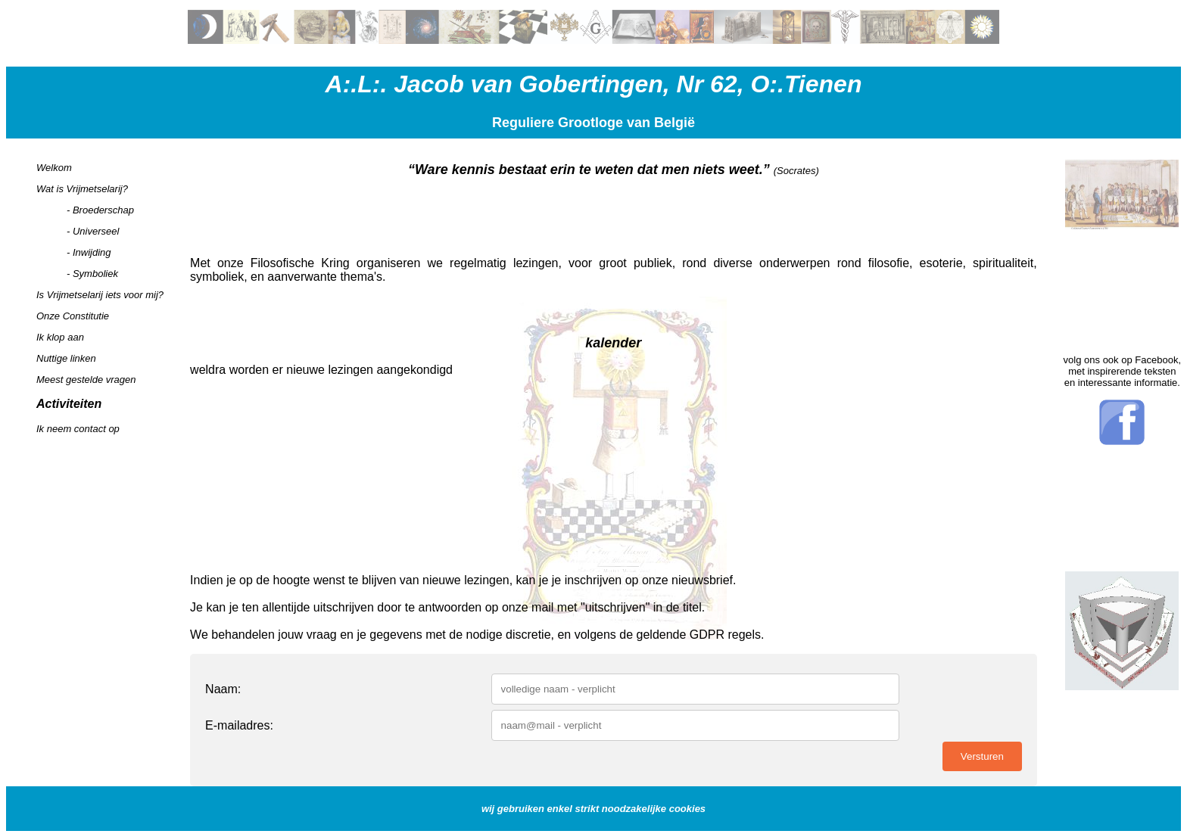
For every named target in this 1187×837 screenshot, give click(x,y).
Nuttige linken (66, 358)
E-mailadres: (239, 725)
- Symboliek (92, 273)
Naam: (223, 689)
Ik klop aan (60, 337)
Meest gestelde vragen (86, 379)
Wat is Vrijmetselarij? (82, 188)
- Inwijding (89, 252)
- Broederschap (100, 210)
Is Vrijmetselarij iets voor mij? (100, 294)
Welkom (54, 167)
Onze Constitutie (72, 316)
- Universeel (93, 231)
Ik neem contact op (78, 428)
